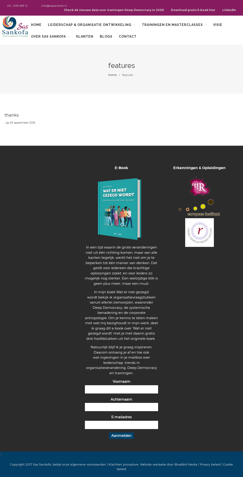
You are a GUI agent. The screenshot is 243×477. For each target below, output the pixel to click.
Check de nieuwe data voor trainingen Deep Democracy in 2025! (114, 10)
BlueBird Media (186, 464)
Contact (128, 36)
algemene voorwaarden (88, 464)
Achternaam (121, 399)
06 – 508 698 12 (17, 5)
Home (36, 25)
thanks (12, 115)
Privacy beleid (210, 464)
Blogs (106, 36)
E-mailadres (121, 417)
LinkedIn (229, 10)
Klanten (84, 36)
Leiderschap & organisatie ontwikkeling (89, 25)
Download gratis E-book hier (193, 10)
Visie (217, 25)
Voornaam (121, 381)
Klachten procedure (123, 464)
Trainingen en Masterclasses (172, 25)
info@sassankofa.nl (54, 5)
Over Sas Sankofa (48, 36)
